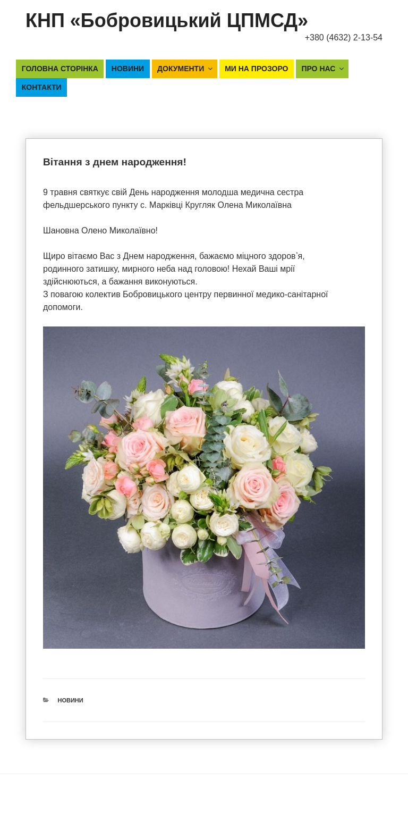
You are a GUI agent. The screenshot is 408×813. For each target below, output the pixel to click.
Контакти (42, 87)
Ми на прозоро (256, 68)
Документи (185, 68)
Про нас (323, 68)
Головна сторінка (60, 68)
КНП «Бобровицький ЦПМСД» (167, 20)
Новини (128, 68)
